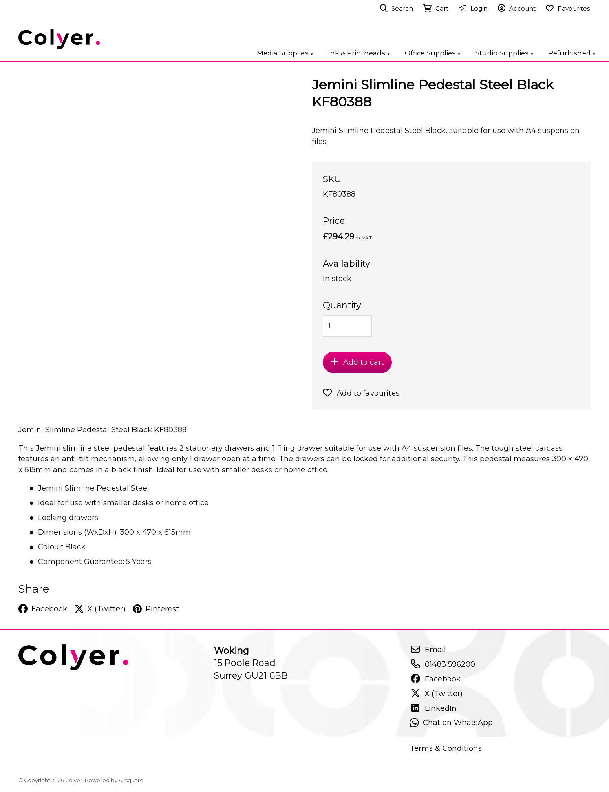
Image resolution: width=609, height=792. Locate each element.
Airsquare (131, 780)
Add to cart (357, 362)
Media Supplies (285, 53)
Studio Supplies (504, 53)
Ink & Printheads (359, 53)
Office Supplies (433, 53)
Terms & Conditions (446, 748)
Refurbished (572, 53)
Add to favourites (361, 393)
